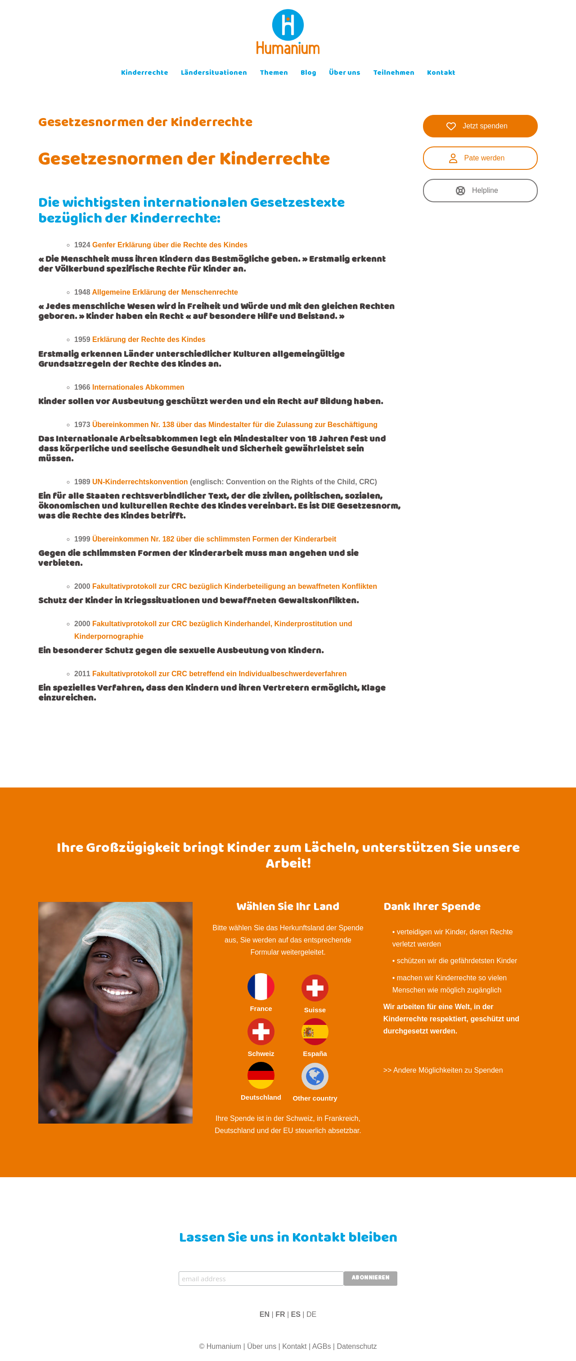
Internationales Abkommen (138, 387)
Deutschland (261, 1081)
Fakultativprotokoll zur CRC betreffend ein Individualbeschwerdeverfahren (219, 674)
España (315, 1037)
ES (296, 1314)
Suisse (315, 994)
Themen (274, 74)
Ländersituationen (214, 74)
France (261, 992)
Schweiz (261, 1037)
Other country (314, 1082)
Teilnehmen (393, 74)
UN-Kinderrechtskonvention (140, 482)
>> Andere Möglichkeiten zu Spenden (443, 1070)
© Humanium (220, 1346)
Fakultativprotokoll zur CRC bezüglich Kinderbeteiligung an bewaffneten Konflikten (234, 586)
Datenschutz (357, 1346)
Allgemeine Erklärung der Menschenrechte (165, 292)
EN (265, 1314)
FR (280, 1314)
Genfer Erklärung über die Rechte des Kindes (170, 245)
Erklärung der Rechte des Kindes (149, 339)
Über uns (344, 74)
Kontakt (441, 74)
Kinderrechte (144, 74)
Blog (308, 74)
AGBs (321, 1346)
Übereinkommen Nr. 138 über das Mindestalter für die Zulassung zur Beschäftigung (235, 424)
